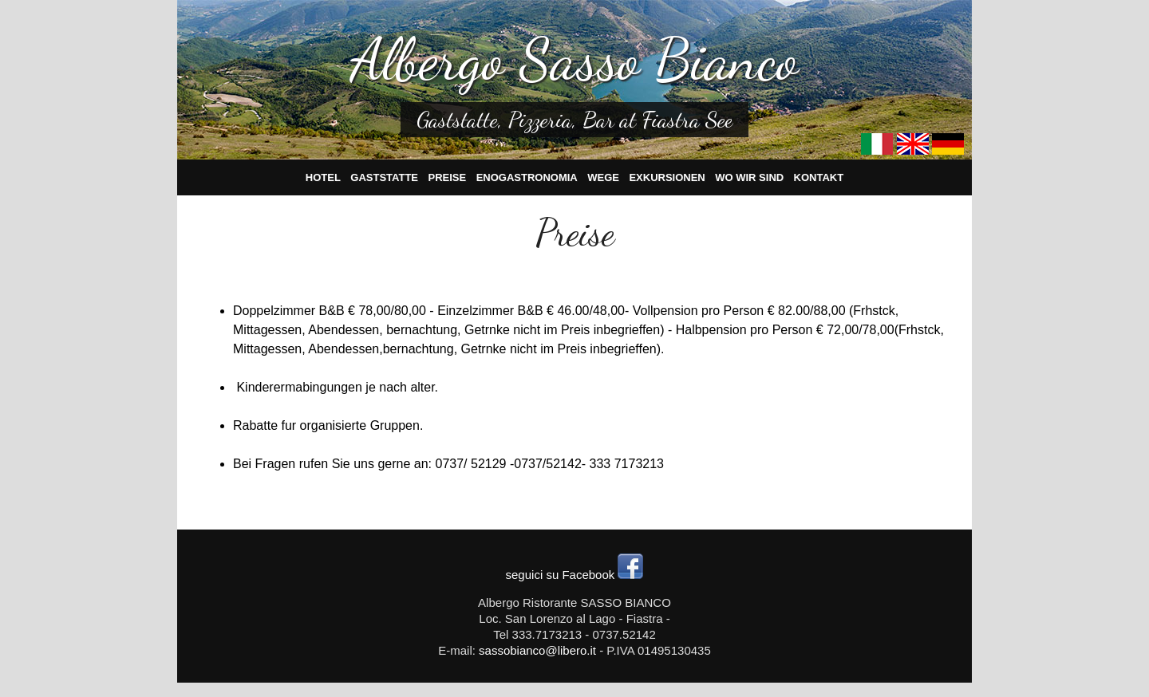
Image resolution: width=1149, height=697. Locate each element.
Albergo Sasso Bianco (574, 59)
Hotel (323, 177)
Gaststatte (384, 177)
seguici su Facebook (575, 574)
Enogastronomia (527, 177)
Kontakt (819, 177)
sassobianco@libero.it (537, 650)
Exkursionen (667, 177)
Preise (447, 177)
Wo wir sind (749, 177)
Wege (603, 177)
